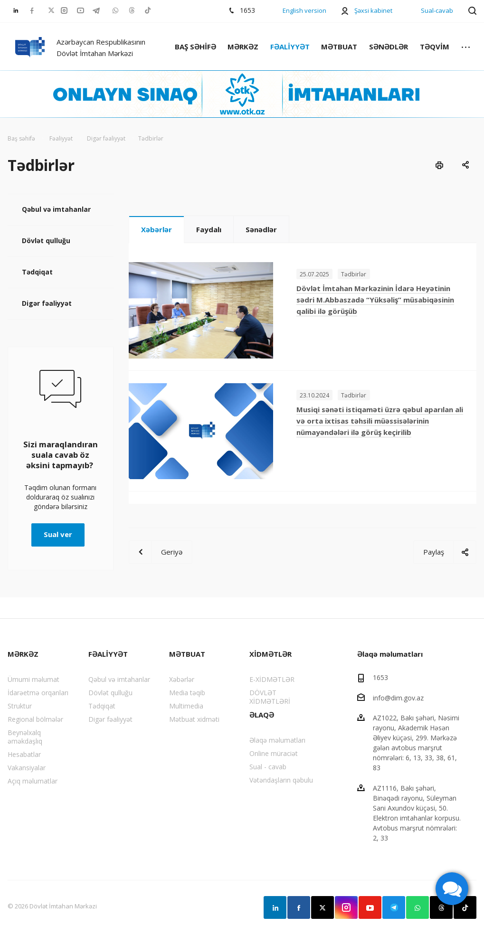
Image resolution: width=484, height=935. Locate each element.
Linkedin (275, 907)
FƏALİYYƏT (290, 46)
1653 (380, 677)
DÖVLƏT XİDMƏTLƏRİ (269, 697)
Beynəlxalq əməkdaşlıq (25, 737)
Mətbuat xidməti (194, 719)
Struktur (20, 705)
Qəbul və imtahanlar (56, 209)
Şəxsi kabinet (373, 10)
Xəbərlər (156, 229)
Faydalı (208, 229)
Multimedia (186, 705)
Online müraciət (273, 753)
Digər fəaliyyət (47, 303)
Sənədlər (261, 229)
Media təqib (187, 692)
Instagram (346, 907)
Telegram (393, 907)
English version (304, 10)
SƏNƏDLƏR (388, 46)
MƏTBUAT (339, 46)
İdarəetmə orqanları (38, 692)
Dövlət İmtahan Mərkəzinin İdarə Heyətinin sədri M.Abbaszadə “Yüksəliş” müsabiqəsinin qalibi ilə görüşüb (375, 299)
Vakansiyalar (27, 767)
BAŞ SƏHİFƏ (195, 46)
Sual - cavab (267, 766)
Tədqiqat (37, 271)
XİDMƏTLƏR (270, 654)
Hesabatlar (24, 754)
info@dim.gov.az (398, 697)
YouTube (370, 907)
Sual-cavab (437, 10)
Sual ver (58, 534)
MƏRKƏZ (243, 46)
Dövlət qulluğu (46, 240)
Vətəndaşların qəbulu (281, 779)
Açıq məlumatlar (32, 780)
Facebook (298, 907)
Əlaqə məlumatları (277, 740)
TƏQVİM (434, 46)
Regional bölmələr (35, 719)
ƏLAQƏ (261, 714)
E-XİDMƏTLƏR (271, 679)
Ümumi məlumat (33, 679)
